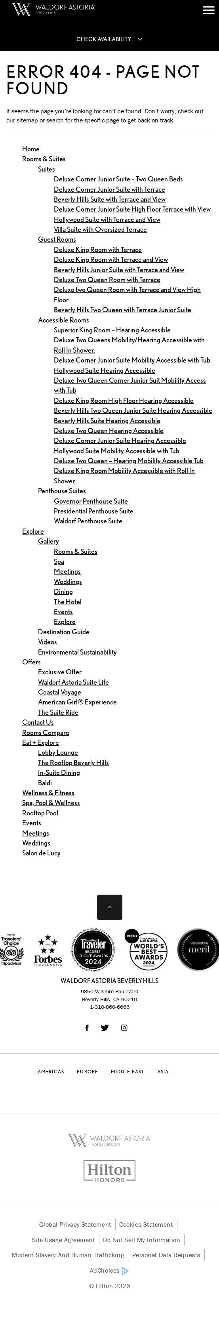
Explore (33, 531)
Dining (63, 591)
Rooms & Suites (44, 159)
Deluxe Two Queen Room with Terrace (107, 279)
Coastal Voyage (59, 692)
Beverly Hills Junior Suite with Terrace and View (119, 269)
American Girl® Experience (77, 702)
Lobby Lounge (58, 752)
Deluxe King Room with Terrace (98, 249)
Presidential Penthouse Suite (93, 511)
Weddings (68, 581)
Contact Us (38, 722)
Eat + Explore (40, 742)
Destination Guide (64, 632)
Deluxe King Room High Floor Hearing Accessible (124, 400)
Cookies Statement (146, 1224)
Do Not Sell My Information (141, 1240)
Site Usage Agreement (63, 1240)
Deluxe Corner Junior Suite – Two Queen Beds (118, 179)
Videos (47, 642)
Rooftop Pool (40, 813)
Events (63, 611)
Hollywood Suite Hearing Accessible (104, 370)
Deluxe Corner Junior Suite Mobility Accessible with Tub (132, 360)
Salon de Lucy (41, 853)
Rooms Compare (45, 732)
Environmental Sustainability (77, 652)
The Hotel (68, 601)
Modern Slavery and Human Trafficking (68, 1255)
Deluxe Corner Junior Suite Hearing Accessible (120, 440)
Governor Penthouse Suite (91, 501)
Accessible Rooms (63, 320)
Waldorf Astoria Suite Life (73, 682)
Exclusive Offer (60, 672)
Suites (46, 169)
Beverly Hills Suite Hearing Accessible (107, 420)
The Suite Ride (58, 712)
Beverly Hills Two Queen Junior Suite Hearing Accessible (133, 410)
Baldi (45, 783)
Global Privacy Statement (75, 1224)
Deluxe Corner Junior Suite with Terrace (109, 189)
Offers (31, 662)
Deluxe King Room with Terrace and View (111, 259)
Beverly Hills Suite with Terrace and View (110, 199)
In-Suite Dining (59, 772)
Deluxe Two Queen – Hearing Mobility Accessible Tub (129, 460)
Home (31, 149)
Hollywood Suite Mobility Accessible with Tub (116, 451)
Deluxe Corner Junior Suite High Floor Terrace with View (132, 209)
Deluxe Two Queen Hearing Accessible (109, 430)
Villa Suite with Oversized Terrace (100, 229)
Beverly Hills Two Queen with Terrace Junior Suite (122, 309)
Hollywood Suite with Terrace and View (107, 219)
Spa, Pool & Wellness (51, 802)
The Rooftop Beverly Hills (73, 762)
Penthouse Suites (62, 491)
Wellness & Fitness (48, 792)
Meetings (67, 571)
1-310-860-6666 (109, 1006)
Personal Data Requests (166, 1255)
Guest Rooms (57, 239)
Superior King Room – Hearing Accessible (112, 330)
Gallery (48, 541)
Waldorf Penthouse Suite (88, 521)
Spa (59, 561)
